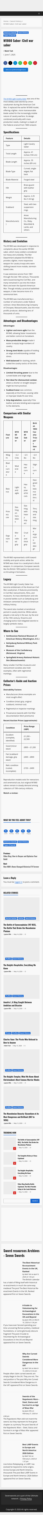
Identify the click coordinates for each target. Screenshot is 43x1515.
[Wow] (17, 828)
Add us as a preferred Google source (16, 69)
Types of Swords (9, 35)
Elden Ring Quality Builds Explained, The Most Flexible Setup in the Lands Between (9, 1191)
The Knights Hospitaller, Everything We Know (21, 966)
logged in (18, 882)
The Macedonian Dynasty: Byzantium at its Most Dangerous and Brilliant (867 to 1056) (20, 1120)
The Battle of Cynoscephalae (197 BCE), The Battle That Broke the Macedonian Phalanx (18, 928)
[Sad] (23, 828)
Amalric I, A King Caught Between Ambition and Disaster (19, 1003)
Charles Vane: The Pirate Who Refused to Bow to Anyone (21, 1040)
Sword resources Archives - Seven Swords (21, 1256)
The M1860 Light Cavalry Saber (16, 98)
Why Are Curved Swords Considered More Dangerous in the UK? (30, 1362)
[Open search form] (39, 13)
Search (35, 1204)
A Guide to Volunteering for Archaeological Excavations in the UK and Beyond (30, 1314)
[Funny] (11, 828)
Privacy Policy (26, 1501)
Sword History (23, 33)
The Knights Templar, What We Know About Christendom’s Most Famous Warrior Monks (20, 1079)
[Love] (5, 828)
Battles (20, 918)
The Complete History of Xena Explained (9, 1161)
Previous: (21, 856)
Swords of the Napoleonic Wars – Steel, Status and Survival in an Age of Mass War (30, 1405)
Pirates (8, 1033)
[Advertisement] (20, 1227)
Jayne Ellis (7, 934)
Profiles (8, 959)
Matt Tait (9, 51)
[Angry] (28, 828)
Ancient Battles (11, 918)
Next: (21, 865)
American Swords (10, 33)
